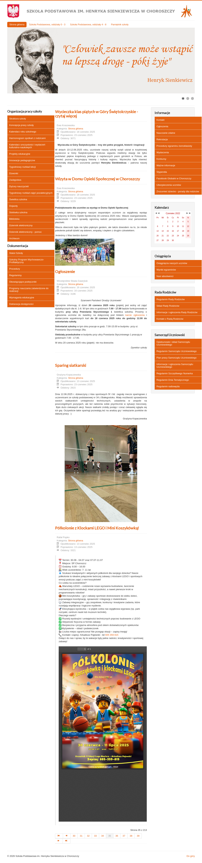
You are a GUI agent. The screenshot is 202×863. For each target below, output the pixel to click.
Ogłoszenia (162, 126)
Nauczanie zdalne (166, 133)
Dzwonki (13, 173)
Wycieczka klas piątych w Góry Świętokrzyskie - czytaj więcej (96, 113)
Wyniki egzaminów (166, 269)
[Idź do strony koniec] (66, 840)
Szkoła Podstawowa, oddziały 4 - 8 (88, 24)
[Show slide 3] (192, 98)
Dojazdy (13, 206)
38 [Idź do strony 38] (131, 835)
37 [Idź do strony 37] (124, 835)
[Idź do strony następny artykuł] (59, 840)
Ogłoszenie (65, 271)
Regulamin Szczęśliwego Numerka (175, 373)
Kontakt (160, 120)
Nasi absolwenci (165, 276)
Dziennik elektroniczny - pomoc (25, 232)
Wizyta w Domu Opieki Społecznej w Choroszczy (97, 178)
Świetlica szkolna (18, 199)
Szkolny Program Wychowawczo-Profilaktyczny (26, 261)
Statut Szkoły (16, 253)
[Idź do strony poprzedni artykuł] (67, 835)
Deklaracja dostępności (21, 304)
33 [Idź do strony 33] (95, 835)
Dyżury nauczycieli (19, 186)
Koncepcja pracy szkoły (21, 125)
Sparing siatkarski (70, 365)
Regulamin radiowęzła (168, 386)
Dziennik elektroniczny (20, 225)
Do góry (190, 856)
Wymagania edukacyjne (21, 297)
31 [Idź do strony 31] (81, 835)
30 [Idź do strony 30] (74, 835)
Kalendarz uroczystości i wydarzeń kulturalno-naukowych (27, 146)
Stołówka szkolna (18, 212)
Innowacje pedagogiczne (22, 160)
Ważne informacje (166, 165)
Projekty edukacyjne (19, 154)
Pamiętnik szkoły (120, 24)
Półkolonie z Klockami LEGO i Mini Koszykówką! (97, 527)
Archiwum (14, 238)
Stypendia (162, 172)
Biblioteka (14, 219)
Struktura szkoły (17, 118)
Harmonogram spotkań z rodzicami (27, 138)
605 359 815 (111, 635)
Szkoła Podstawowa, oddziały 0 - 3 (47, 24)
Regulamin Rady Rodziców (171, 299)
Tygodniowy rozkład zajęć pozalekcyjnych (31, 193)
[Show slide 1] (183, 98)
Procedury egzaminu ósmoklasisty (174, 146)
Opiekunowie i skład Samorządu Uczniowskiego (173, 343)
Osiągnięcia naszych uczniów (172, 263)
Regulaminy (15, 275)
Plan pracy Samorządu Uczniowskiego (177, 357)
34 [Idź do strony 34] (102, 835)
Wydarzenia (163, 152)
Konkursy (161, 159)
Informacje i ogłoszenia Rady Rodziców (177, 312)
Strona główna (16, 24)
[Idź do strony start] (59, 835)
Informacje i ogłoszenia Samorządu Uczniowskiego (175, 365)
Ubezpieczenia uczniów (169, 185)
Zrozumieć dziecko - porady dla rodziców (178, 191)
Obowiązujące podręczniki (22, 281)
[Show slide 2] (187, 98)
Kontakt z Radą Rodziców (170, 318)
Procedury (14, 268)
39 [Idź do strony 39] (138, 835)
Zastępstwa (15, 180)
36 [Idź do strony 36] (117, 835)
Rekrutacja (162, 139)
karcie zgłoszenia (135, 315)
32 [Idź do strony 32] (88, 835)
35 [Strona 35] (109, 835)
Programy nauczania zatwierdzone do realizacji (29, 289)
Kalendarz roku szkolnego (22, 131)
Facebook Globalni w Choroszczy (174, 178)
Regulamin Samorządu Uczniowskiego (177, 351)
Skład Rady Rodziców (168, 305)
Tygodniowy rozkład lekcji (22, 167)
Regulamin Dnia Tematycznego (173, 380)
